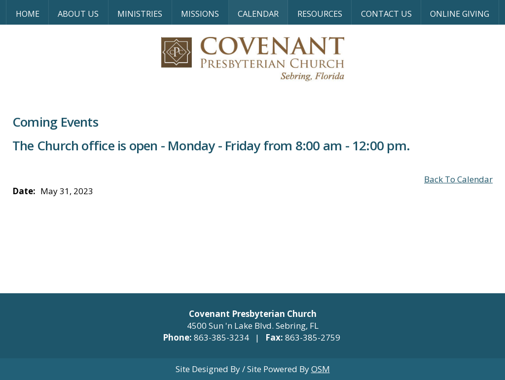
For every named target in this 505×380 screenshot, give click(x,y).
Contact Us (386, 13)
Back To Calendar (458, 179)
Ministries (139, 13)
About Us (78, 13)
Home (27, 13)
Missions (200, 13)
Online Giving (459, 13)
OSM (320, 369)
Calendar (258, 13)
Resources (319, 13)
